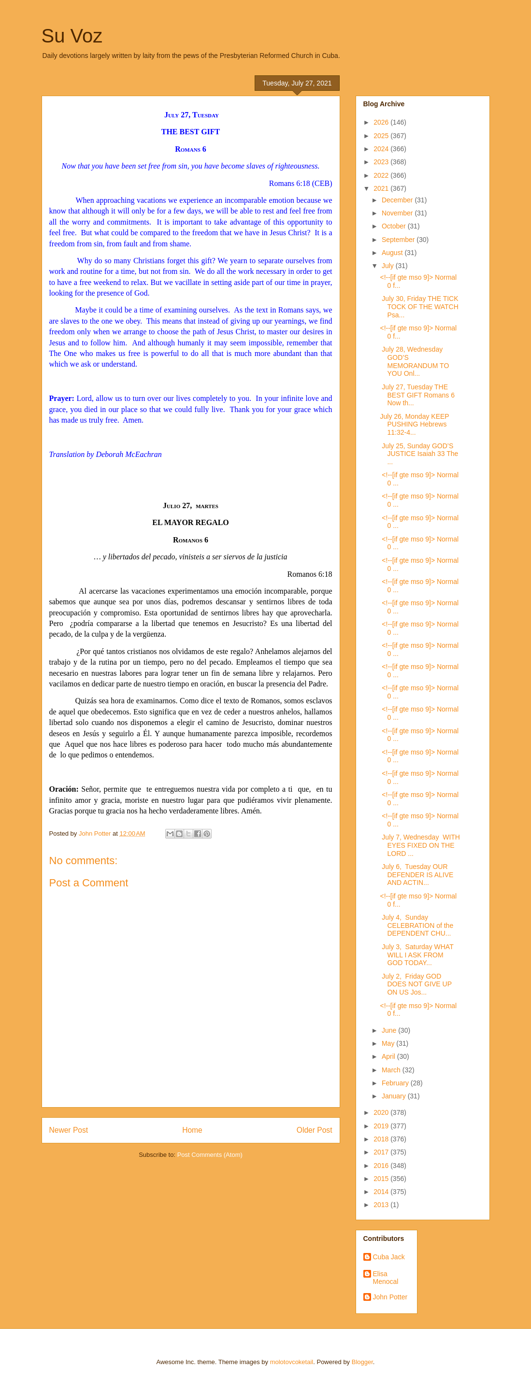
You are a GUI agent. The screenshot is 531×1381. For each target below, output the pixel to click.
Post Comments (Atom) (210, 1154)
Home (192, 1130)
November (398, 213)
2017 (381, 1152)
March (392, 1070)
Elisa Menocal (386, 1278)
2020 (381, 1112)
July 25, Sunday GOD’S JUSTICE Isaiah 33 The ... (419, 454)
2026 (381, 122)
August (393, 252)
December (398, 200)
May (389, 1043)
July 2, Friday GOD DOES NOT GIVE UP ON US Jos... (415, 984)
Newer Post (68, 1130)
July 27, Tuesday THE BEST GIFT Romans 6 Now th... (417, 395)
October (395, 226)
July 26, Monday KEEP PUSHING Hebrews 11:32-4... (414, 425)
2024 (381, 149)
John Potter (390, 1297)
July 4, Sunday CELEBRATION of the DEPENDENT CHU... (416, 925)
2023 (381, 162)
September (399, 239)
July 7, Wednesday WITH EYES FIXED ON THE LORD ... (419, 845)
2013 (381, 1205)
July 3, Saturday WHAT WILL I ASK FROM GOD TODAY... (416, 955)
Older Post (314, 1130)
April (389, 1056)
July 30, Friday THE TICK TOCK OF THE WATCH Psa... (419, 307)
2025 (381, 136)
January (395, 1096)
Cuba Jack (389, 1257)
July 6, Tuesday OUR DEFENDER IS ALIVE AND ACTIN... (416, 875)
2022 (381, 175)
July (389, 266)
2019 (381, 1126)
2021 (381, 188)
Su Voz (72, 35)
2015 (381, 1178)
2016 (381, 1165)
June (390, 1030)
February (396, 1083)
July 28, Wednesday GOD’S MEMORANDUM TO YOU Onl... (414, 361)
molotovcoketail (292, 1362)
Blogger (362, 1362)
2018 (381, 1139)
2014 (381, 1192)
